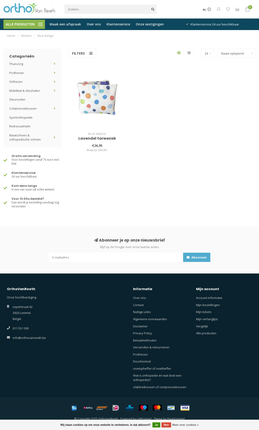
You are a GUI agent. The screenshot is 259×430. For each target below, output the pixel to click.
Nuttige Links (142, 312)
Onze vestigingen (150, 24)
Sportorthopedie (21, 117)
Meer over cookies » (185, 425)
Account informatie (209, 298)
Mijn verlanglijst (207, 319)
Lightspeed (144, 419)
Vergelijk (202, 326)
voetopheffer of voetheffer (152, 368)
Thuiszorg (16, 64)
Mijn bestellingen (208, 305)
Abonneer (197, 257)
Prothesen (16, 73)
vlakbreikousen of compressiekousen (159, 387)
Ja (156, 425)
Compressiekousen (23, 108)
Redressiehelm (19, 126)
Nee (166, 425)
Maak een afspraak (65, 24)
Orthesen (16, 82)
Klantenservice (118, 24)
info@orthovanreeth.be (29, 338)
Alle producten (206, 333)
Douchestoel (142, 361)
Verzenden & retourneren (151, 347)
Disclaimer (140, 326)
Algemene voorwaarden (150, 319)
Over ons (94, 24)
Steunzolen (17, 99)
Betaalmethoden (145, 340)
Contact (138, 305)
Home (11, 36)
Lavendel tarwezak (97, 138)
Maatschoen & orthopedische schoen (25, 137)
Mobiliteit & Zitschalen (24, 91)
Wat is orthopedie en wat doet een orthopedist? (157, 377)
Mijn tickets (203, 312)
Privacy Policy (142, 333)
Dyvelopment (176, 419)
